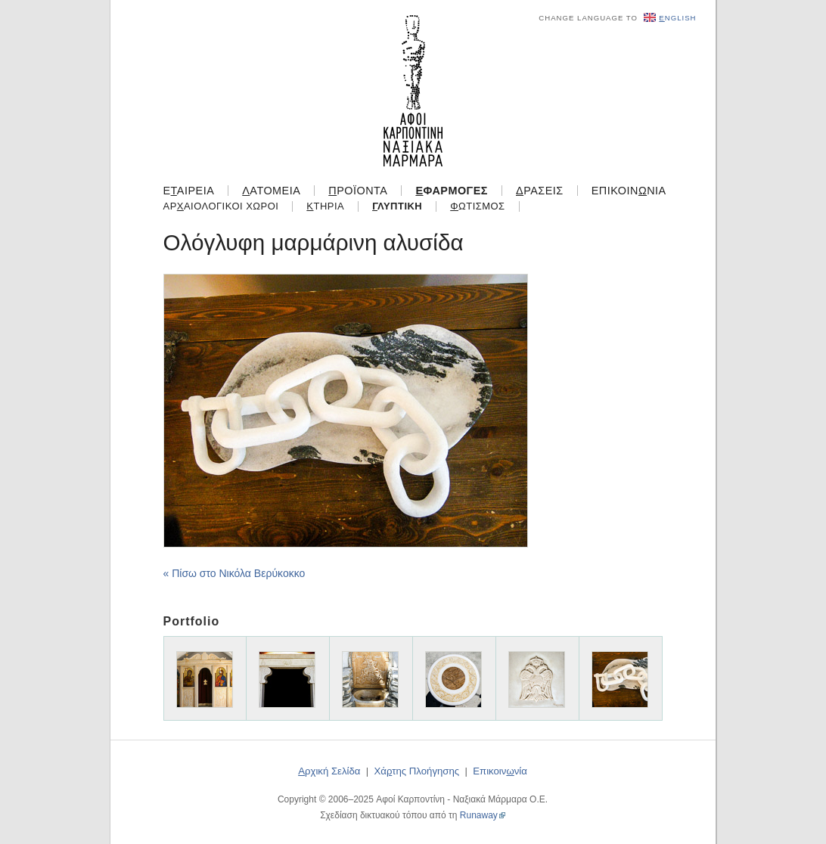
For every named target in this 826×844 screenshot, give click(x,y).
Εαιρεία (189, 191)
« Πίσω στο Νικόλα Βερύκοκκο (234, 573)
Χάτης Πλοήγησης (417, 771)
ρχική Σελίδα (329, 771)
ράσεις (540, 191)
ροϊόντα (357, 191)
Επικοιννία (629, 191)
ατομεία (271, 191)
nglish (670, 18)
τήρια (325, 206)
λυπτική (397, 206)
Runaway (479, 815)
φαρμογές (451, 191)
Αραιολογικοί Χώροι (221, 206)
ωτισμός (477, 206)
